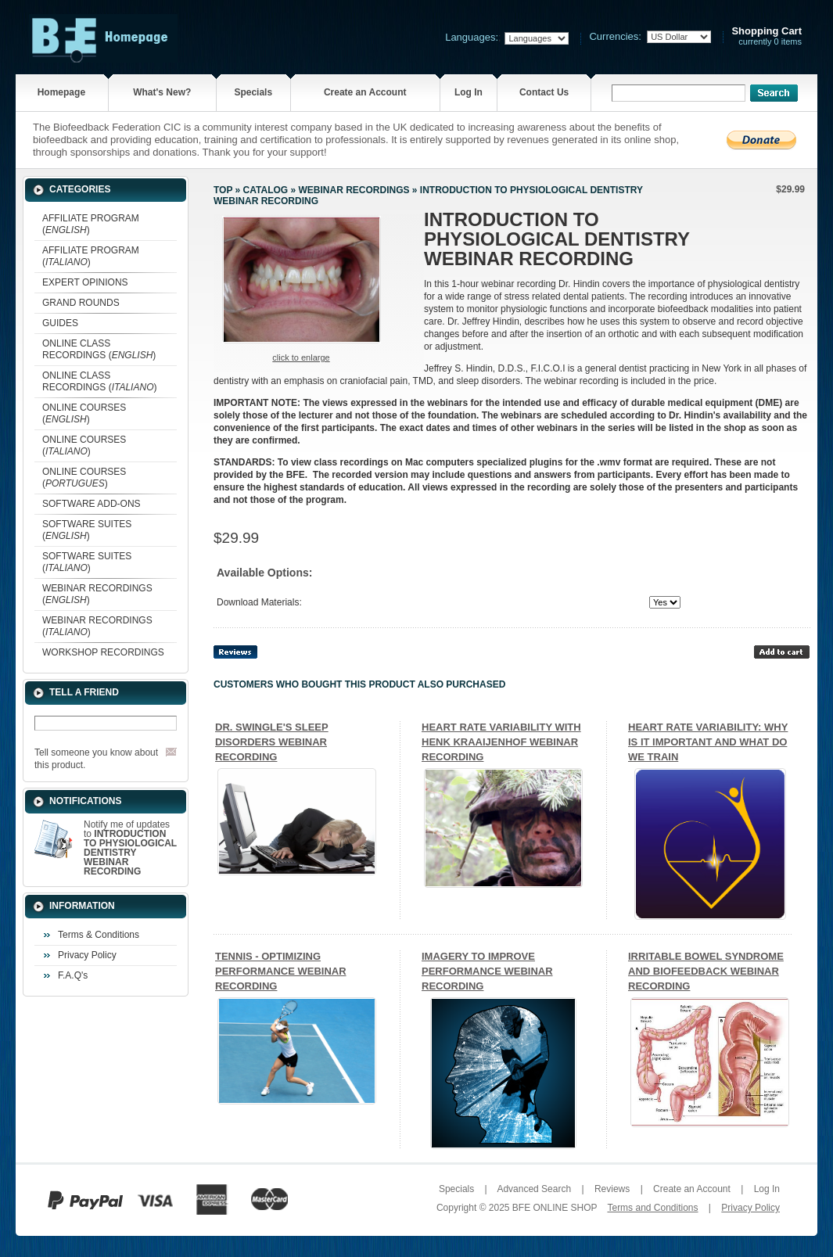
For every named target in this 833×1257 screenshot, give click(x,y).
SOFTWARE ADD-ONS (91, 503)
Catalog (266, 190)
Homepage (61, 92)
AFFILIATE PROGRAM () (90, 224)
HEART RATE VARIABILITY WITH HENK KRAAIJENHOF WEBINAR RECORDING (501, 742)
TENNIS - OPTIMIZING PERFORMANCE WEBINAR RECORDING (280, 971)
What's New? (162, 92)
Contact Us (544, 92)
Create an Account (365, 92)
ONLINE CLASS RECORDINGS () (99, 349)
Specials (253, 92)
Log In (468, 92)
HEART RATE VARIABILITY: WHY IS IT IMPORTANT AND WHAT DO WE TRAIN (708, 742)
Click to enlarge (300, 357)
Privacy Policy (87, 955)
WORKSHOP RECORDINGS (103, 652)
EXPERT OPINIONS (85, 282)
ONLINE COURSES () (84, 413)
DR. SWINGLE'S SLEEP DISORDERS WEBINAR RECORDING (272, 742)
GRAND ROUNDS (81, 302)
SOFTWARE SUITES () (86, 530)
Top (223, 190)
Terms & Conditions (98, 934)
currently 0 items (766, 36)
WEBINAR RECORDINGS (353, 190)
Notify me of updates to (130, 848)
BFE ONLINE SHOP (554, 1207)
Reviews (612, 1188)
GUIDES (60, 323)
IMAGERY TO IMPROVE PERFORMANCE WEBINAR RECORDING (487, 971)
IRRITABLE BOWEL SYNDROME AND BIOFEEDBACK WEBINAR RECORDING (706, 971)
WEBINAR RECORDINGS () (97, 594)
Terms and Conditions (652, 1207)
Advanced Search (534, 1188)
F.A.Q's (73, 975)
